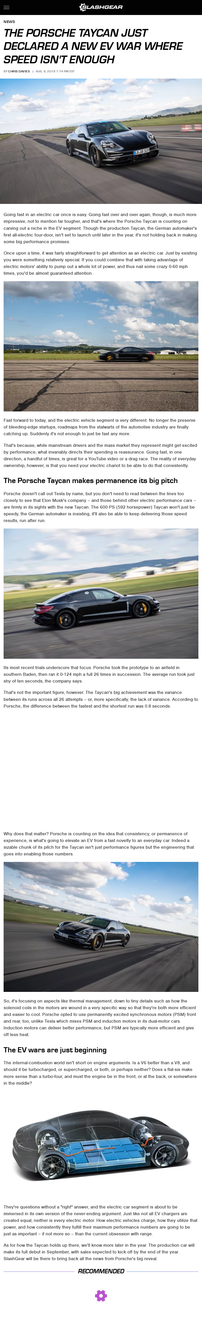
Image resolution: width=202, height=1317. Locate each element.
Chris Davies (19, 71)
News (9, 22)
